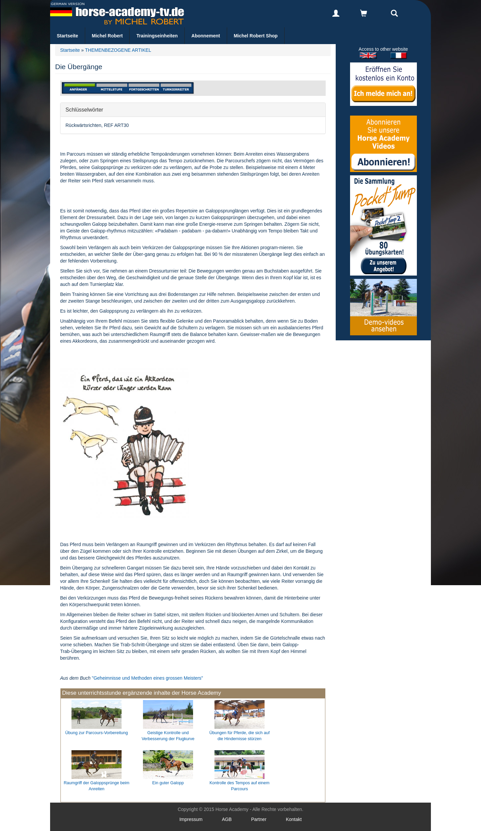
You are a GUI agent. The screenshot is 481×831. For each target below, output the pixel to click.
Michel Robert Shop (256, 35)
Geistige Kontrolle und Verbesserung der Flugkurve (168, 735)
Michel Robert (107, 35)
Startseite (67, 35)
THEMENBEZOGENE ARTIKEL (118, 50)
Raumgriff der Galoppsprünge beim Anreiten (96, 786)
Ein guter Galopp (168, 783)
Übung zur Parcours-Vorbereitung (96, 732)
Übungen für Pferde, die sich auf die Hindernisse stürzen (239, 735)
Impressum (190, 819)
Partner (259, 819)
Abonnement (205, 35)
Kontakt (294, 819)
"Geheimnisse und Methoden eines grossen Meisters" (147, 678)
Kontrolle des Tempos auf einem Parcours (239, 786)
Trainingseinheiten (157, 35)
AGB (227, 819)
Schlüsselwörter (84, 109)
